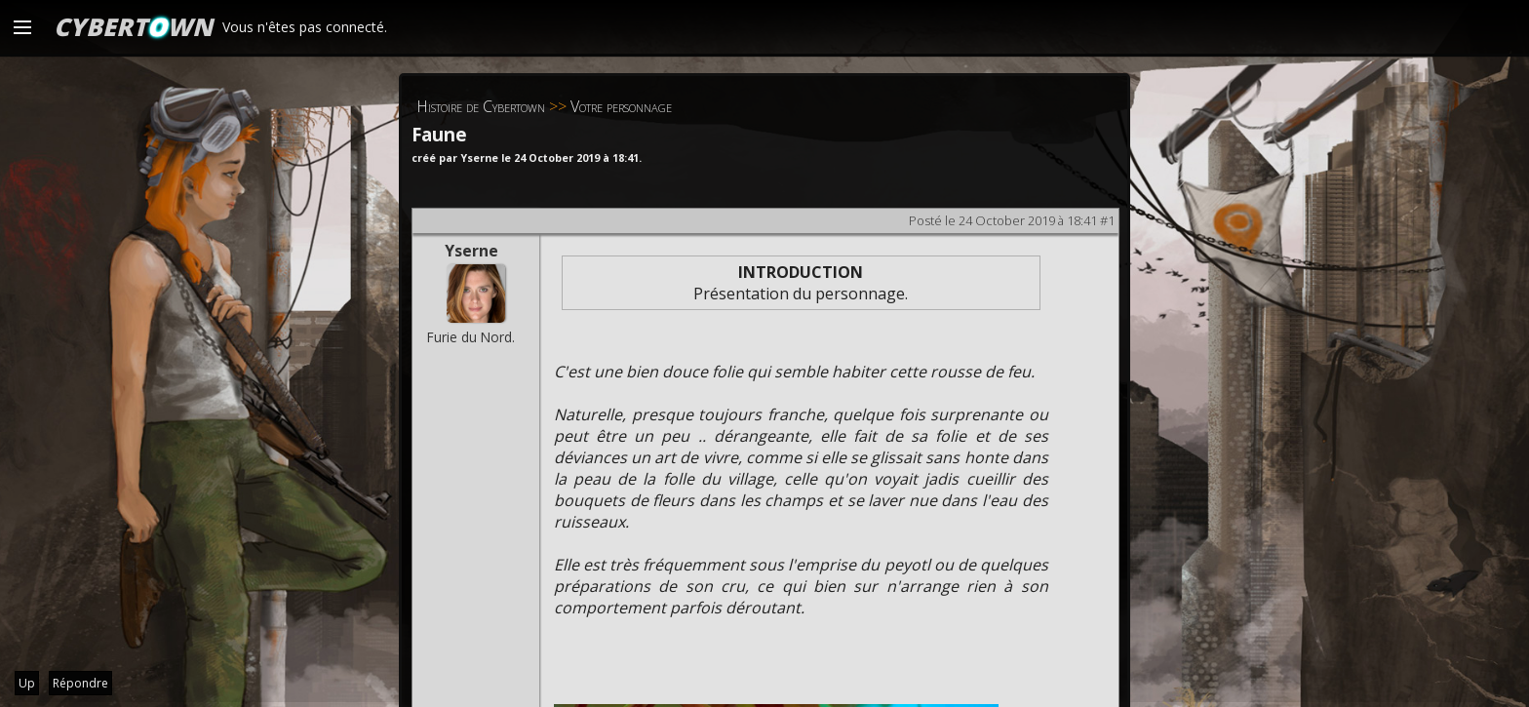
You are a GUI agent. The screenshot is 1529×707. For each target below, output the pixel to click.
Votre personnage (621, 106)
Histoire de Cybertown (480, 106)
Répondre (80, 683)
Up (27, 683)
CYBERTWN (133, 26)
